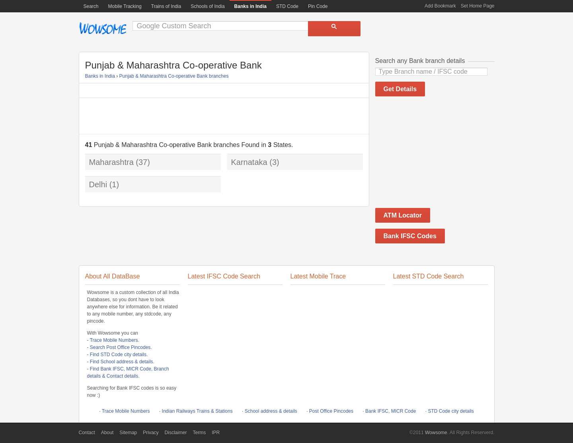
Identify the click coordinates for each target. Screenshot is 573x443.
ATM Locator (403, 215)
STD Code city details (451, 411)
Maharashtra (111, 162)
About (107, 432)
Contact (87, 432)
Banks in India (100, 76)
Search (91, 6)
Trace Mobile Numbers (114, 340)
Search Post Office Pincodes (120, 347)
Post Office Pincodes (331, 411)
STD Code (287, 6)
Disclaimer (176, 432)
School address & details (271, 411)
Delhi (98, 184)
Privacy (150, 432)
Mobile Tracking (125, 6)
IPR (216, 432)
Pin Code (317, 6)
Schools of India (207, 6)
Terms (199, 432)
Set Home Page (478, 6)
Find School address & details (121, 362)
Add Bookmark (440, 6)
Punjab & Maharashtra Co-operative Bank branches (174, 76)
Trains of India (166, 6)
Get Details (400, 89)
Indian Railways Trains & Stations (197, 411)
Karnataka (249, 162)
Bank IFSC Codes (410, 236)
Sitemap (128, 432)
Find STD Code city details (118, 354)
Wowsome (103, 28)
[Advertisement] (224, 116)
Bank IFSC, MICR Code (390, 411)
